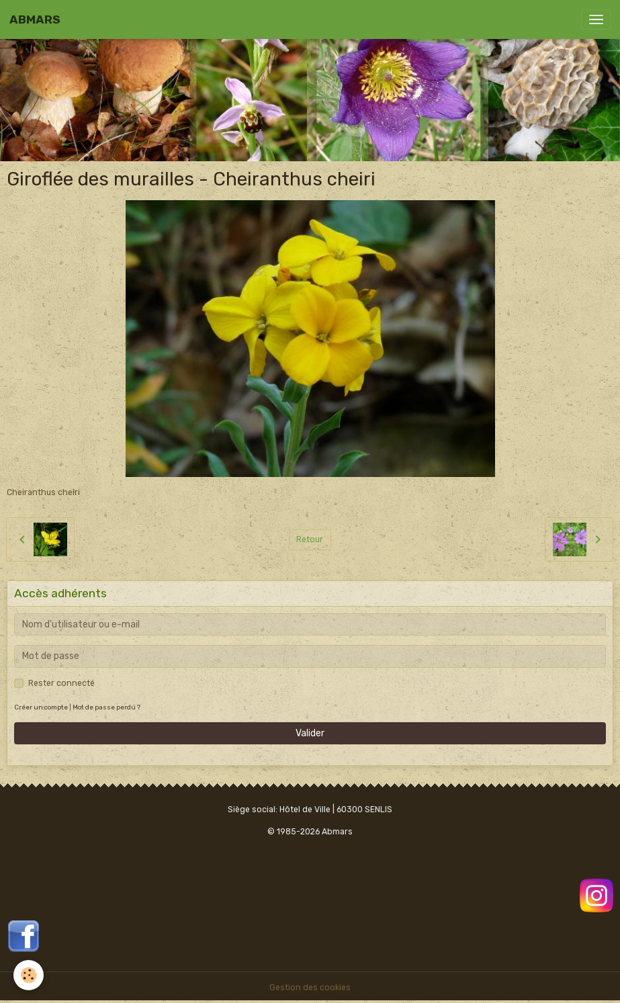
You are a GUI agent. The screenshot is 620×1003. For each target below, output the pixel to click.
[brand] (34, 19)
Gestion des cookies (310, 987)
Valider (310, 733)
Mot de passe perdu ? (106, 707)
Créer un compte (41, 707)
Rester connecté (61, 683)
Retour (309, 539)
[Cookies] (28, 975)
